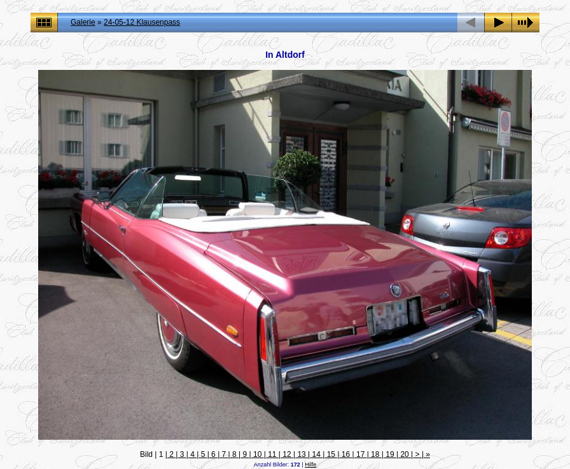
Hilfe (310, 464)
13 (301, 454)
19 (390, 454)
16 (346, 454)
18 (375, 454)
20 (404, 454)
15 (330, 454)
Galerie (83, 22)
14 (316, 454)
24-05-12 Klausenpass (142, 22)
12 (287, 454)
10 (257, 454)
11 (272, 454)
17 (360, 454)
